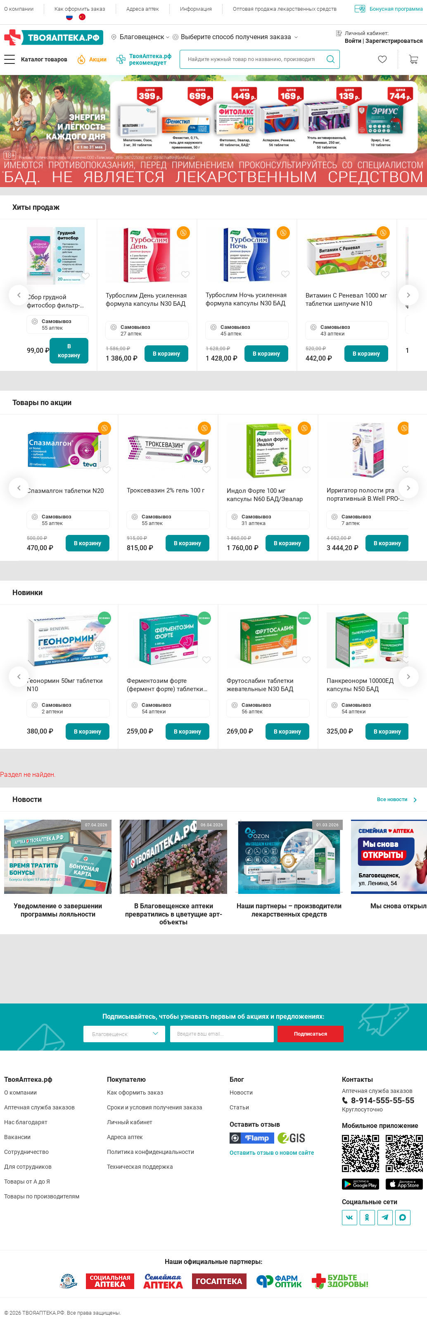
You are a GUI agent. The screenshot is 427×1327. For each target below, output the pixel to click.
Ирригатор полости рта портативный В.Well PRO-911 (363, 495)
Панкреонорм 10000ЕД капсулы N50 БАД (360, 685)
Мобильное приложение (380, 1126)
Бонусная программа (389, 8)
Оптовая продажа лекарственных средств (285, 9)
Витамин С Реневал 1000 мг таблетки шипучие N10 (346, 299)
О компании (18, 9)
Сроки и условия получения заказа (154, 1107)
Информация (196, 9)
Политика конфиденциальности (150, 1152)
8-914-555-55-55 (382, 1100)
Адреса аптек (142, 9)
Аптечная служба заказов (39, 1107)
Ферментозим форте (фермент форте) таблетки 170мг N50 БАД (165, 685)
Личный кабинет (129, 1122)
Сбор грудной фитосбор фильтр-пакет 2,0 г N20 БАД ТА (55, 301)
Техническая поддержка (140, 1166)
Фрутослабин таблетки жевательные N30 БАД (260, 685)
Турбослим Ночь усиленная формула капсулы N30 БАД (246, 299)
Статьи (239, 1107)
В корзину (69, 351)
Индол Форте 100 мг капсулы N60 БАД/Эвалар (265, 495)
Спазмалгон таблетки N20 (65, 491)
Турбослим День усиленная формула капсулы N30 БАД (146, 299)
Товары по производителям (41, 1196)
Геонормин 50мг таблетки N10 (65, 685)
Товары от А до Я (27, 1181)
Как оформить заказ (80, 9)
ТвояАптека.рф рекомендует (143, 59)
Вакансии (17, 1137)
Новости (241, 1092)
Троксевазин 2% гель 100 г (165, 490)
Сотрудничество (26, 1152)
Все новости (397, 799)
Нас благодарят (25, 1122)
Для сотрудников (28, 1166)
